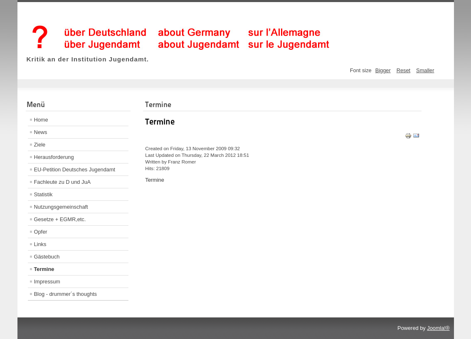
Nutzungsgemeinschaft (61, 207)
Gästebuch (47, 257)
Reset (403, 70)
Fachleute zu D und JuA (62, 182)
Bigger (383, 70)
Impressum (47, 281)
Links (40, 244)
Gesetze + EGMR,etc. (60, 219)
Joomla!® (438, 328)
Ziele (40, 144)
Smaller (425, 70)
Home (41, 120)
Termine (44, 269)
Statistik (43, 194)
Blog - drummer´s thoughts (65, 294)
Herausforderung (54, 157)
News (40, 132)
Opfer (40, 232)
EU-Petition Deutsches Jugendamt (75, 169)
